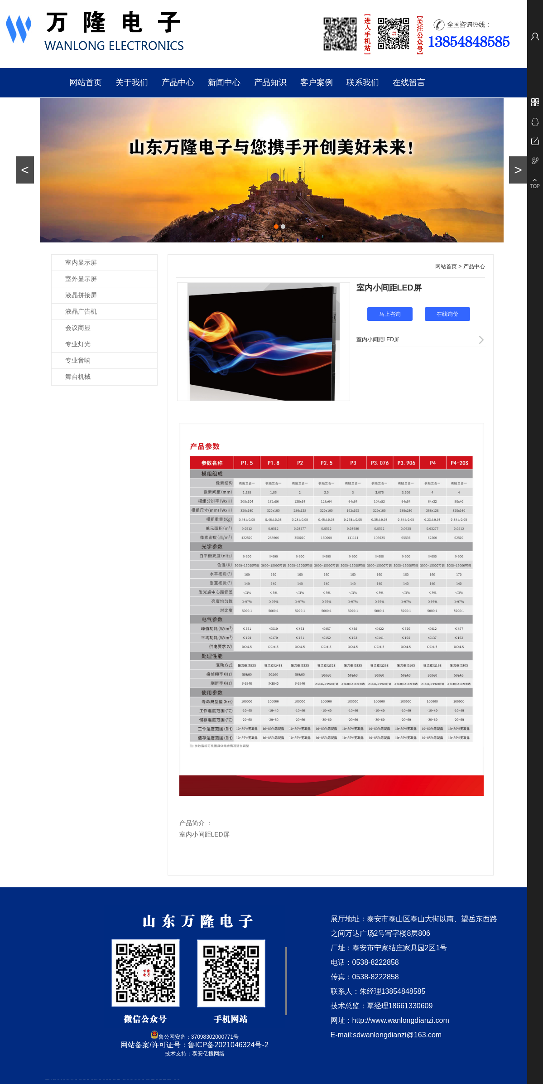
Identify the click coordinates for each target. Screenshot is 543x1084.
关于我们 (131, 82)
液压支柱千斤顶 (95, 1079)
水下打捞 (92, 1079)
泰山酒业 (58, 1079)
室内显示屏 (81, 262)
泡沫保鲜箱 (143, 1079)
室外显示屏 (81, 278)
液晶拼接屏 (81, 295)
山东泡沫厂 (128, 1079)
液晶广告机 (81, 311)
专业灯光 (78, 344)
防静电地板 (100, 1079)
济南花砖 (157, 1079)
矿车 (51, 1079)
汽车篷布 (175, 1079)
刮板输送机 (160, 1079)
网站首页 (85, 82)
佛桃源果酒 (88, 1079)
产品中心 (178, 82)
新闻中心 (224, 82)
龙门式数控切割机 (169, 1079)
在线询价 (447, 314)
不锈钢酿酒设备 (118, 1079)
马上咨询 (390, 314)
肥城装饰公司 (114, 1079)
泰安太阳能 (124, 1079)
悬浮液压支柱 (80, 1079)
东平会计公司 (72, 1079)
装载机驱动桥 (164, 1079)
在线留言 (409, 82)
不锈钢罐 (178, 1079)
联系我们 (362, 82)
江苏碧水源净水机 (147, 1079)
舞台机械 (78, 376)
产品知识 (270, 82)
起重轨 (64, 1079)
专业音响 (78, 360)
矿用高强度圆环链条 (47, 1079)
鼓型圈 (61, 1079)
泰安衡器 (104, 1079)
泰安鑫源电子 (84, 1079)
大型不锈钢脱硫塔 (152, 1079)
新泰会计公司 (54, 1079)
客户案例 (316, 82)
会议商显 (78, 327)
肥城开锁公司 (68, 1079)
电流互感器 (76, 1079)
